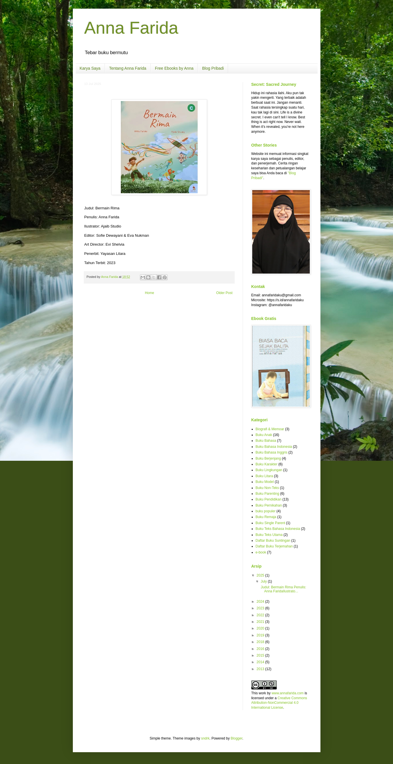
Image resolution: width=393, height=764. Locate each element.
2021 (261, 622)
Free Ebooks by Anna (174, 68)
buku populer (266, 511)
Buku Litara (264, 476)
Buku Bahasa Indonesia (274, 447)
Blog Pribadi (213, 68)
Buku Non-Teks (267, 488)
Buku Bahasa (266, 441)
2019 (261, 635)
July (264, 581)
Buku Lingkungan (269, 470)
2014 (261, 662)
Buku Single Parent (270, 523)
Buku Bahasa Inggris (272, 452)
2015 (261, 655)
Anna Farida (131, 27)
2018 (261, 642)
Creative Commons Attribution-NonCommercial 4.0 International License (279, 703)
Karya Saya (90, 68)
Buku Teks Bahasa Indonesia (278, 529)
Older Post (224, 293)
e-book (261, 552)
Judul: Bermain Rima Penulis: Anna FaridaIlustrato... (283, 589)
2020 (261, 628)
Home (149, 293)
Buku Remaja (266, 517)
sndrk (205, 738)
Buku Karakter (267, 464)
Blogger (236, 738)
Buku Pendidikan (269, 499)
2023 (261, 608)
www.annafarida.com (287, 693)
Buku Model (265, 482)
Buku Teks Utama (269, 535)
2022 (261, 615)
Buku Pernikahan (269, 505)
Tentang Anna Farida (127, 68)
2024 (261, 602)
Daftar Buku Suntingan (273, 541)
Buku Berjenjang (268, 458)
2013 (261, 669)
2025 (261, 575)
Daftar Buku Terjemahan (274, 546)
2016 (261, 649)
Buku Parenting (267, 494)
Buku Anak (264, 435)
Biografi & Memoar (270, 429)
